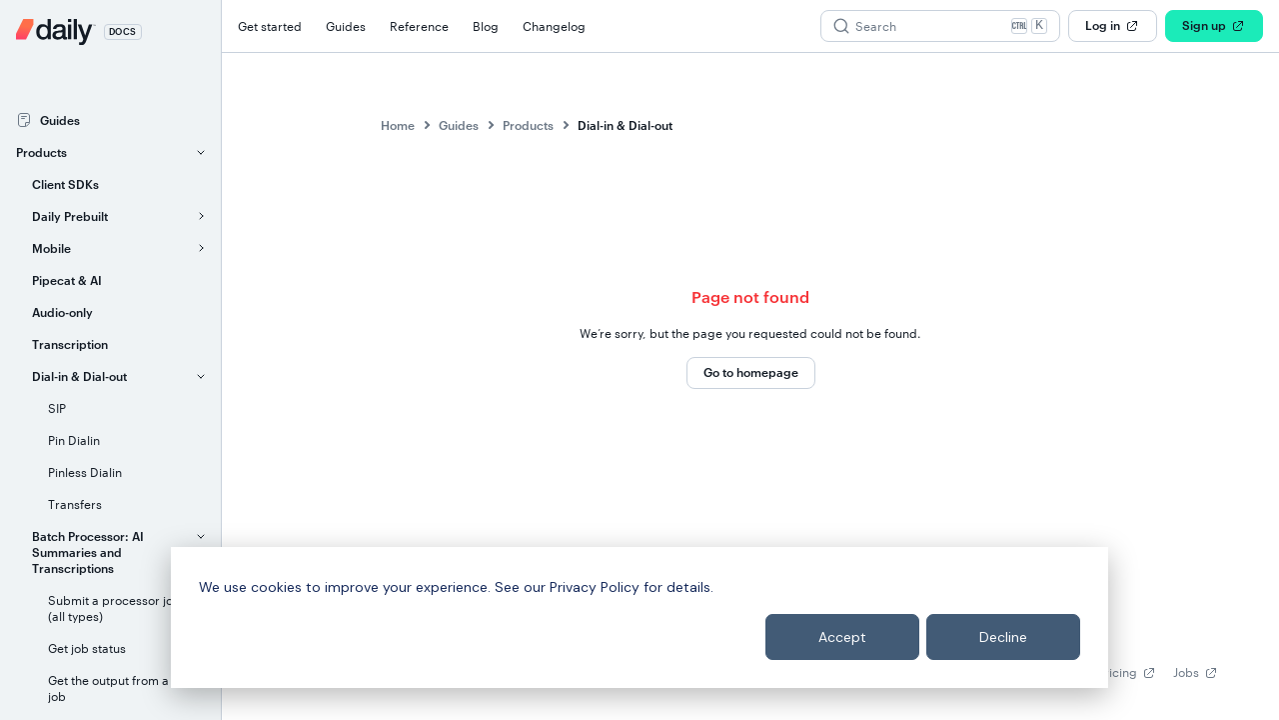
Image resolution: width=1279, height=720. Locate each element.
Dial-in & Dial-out (625, 125)
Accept (842, 637)
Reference (419, 26)
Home (398, 125)
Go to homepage (750, 372)
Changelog (554, 26)
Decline (1003, 637)
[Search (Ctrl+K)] (940, 26)
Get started (270, 26)
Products (528, 125)
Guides (346, 26)
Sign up (1214, 26)
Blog (486, 26)
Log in (1112, 26)
